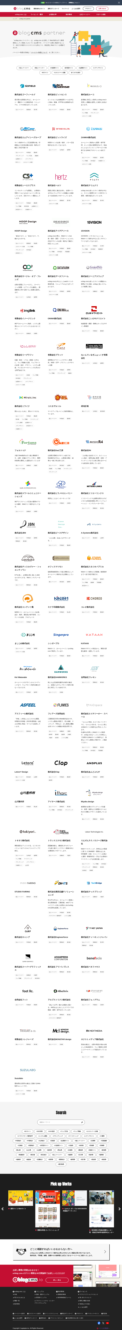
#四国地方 (31, 1145)
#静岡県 (72, 1159)
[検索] (82, 1122)
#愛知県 (80, 1150)
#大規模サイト (54, 68)
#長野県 (50, 1159)
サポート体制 (100, 14)
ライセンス (82, 1291)
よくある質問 (76, 8)
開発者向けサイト (39, 8)
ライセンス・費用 (37, 14)
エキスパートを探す (34, 1313)
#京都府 (52, 1140)
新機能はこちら (73, 2)
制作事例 (69, 14)
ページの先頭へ (103, 1328)
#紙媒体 (28, 1159)
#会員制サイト (83, 68)
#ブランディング (58, 1136)
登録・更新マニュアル (41, 1294)
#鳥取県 (103, 1159)
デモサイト (88, 8)
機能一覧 (16, 1300)
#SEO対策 (39, 1131)
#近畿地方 (40, 1159)
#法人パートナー (24, 68)
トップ (15, 19)
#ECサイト (45, 72)
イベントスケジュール (50, 1313)
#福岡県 (101, 1155)
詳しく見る (57, 1280)
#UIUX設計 (51, 1131)
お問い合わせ (102, 8)
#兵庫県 (92, 1140)
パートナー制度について (39, 52)
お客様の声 (53, 14)
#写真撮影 (104, 1140)
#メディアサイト (98, 68)
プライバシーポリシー (55, 1318)
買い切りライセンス (84, 1297)
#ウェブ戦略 (77, 1131)
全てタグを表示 (75, 72)
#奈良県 (81, 1145)
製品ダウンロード (66, 1313)
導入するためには (19, 1297)
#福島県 (18, 1159)
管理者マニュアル (40, 1297)
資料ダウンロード (53, 8)
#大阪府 (71, 1145)
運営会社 (42, 1318)
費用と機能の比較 (84, 1300)
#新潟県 (103, 1150)
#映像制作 (21, 1155)
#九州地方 (41, 1140)
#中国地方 (18, 1140)
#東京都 (32, 1155)
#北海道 (20, 1145)
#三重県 (102, 1136)
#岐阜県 (49, 1150)
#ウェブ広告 (64, 1131)
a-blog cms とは (20, 14)
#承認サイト (92, 1150)
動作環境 (16, 1304)
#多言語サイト (69, 68)
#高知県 (93, 1159)
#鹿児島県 (61, 1164)
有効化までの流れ (84, 1304)
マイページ (65, 8)
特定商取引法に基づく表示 (74, 1318)
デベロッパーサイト (92, 1313)
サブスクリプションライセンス (88, 1294)
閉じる (118, 2)
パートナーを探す (19, 1313)
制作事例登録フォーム (63, 1297)
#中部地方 (30, 1140)
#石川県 (80, 1155)
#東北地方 (43, 1155)
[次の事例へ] (119, 1209)
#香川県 (83, 1159)
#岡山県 (59, 1150)
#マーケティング (74, 1136)
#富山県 (18, 1150)
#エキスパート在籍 (59, 72)
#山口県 (28, 1150)
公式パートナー (85, 14)
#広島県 (70, 1150)
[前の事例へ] (2, 1209)
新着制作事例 (61, 1294)
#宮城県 (91, 1145)
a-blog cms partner (24, 19)
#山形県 (39, 1150)
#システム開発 (42, 1136)
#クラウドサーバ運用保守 (25, 1136)
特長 (15, 1294)
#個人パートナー (40, 68)
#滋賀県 (70, 1155)
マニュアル (39, 1291)
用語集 (104, 1313)
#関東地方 (62, 1159)
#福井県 (91, 1155)
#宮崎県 (102, 1145)
